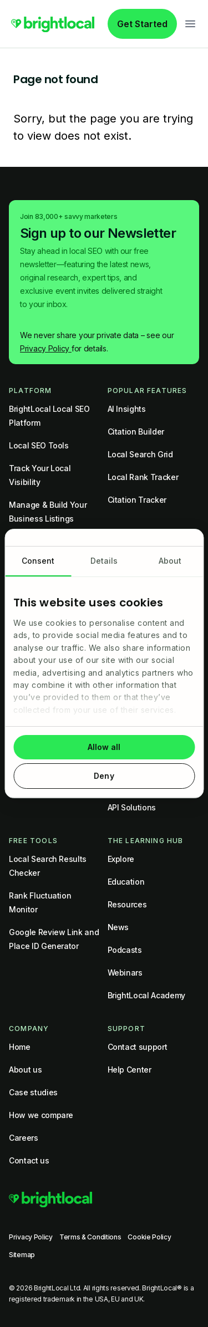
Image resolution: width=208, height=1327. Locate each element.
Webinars (125, 972)
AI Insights (127, 409)
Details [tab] (104, 560)
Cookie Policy (149, 1237)
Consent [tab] (38, 560)
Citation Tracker (137, 499)
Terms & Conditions (90, 1237)
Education (126, 881)
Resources (127, 904)
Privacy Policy (46, 348)
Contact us (29, 1160)
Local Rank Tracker (143, 477)
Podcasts (125, 950)
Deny (104, 775)
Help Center (129, 1069)
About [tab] (170, 560)
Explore (121, 859)
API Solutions (132, 807)
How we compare (41, 1115)
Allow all (104, 747)
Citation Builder (136, 431)
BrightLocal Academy (146, 995)
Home (20, 1047)
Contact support (138, 1047)
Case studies (33, 1092)
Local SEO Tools (39, 445)
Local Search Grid (140, 454)
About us (25, 1069)
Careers (23, 1137)
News (118, 927)
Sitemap (22, 1255)
